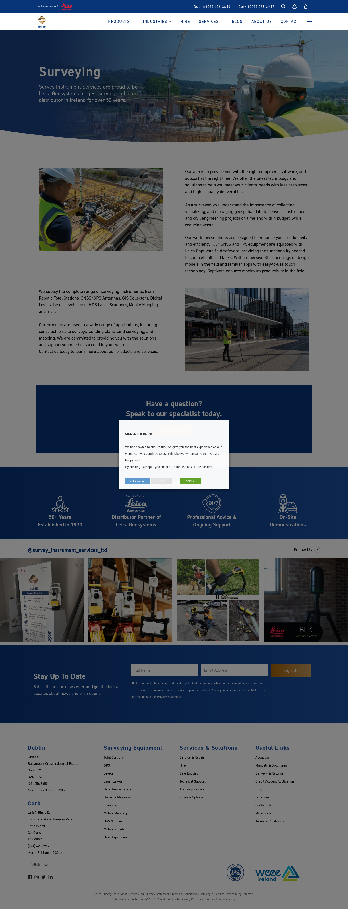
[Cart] (305, 6)
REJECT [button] (162, 481)
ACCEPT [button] (191, 481)
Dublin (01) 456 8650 (212, 6)
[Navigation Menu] (309, 21)
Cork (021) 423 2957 (257, 6)
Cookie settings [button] (138, 481)
